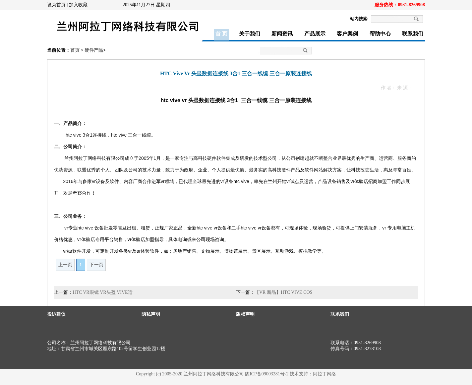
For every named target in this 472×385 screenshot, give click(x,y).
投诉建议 (56, 314)
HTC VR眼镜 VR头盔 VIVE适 (103, 292)
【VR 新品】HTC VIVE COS (283, 292)
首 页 (221, 33)
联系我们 (412, 33)
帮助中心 (380, 33)
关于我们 (249, 33)
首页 (75, 50)
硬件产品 (94, 50)
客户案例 (347, 33)
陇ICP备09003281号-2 (266, 373)
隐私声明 (151, 314)
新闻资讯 (282, 33)
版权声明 (245, 314)
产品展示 (314, 33)
